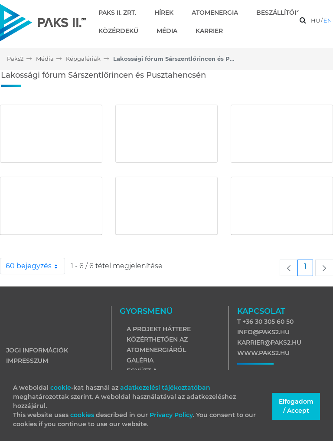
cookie (60, 388)
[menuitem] (121, 12)
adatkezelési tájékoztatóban (165, 388)
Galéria (140, 360)
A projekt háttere (159, 329)
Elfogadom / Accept (296, 406)
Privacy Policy (171, 415)
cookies (83, 415)
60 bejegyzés (35, 266)
